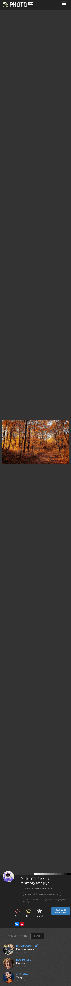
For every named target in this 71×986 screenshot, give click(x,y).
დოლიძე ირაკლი (35, 883)
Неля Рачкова (23, 960)
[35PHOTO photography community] (17, 4)
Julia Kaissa (22, 974)
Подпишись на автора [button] (61, 911)
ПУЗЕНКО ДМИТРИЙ (27, 945)
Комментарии (18, 936)
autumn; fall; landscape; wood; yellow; (42, 894)
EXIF (37, 936)
